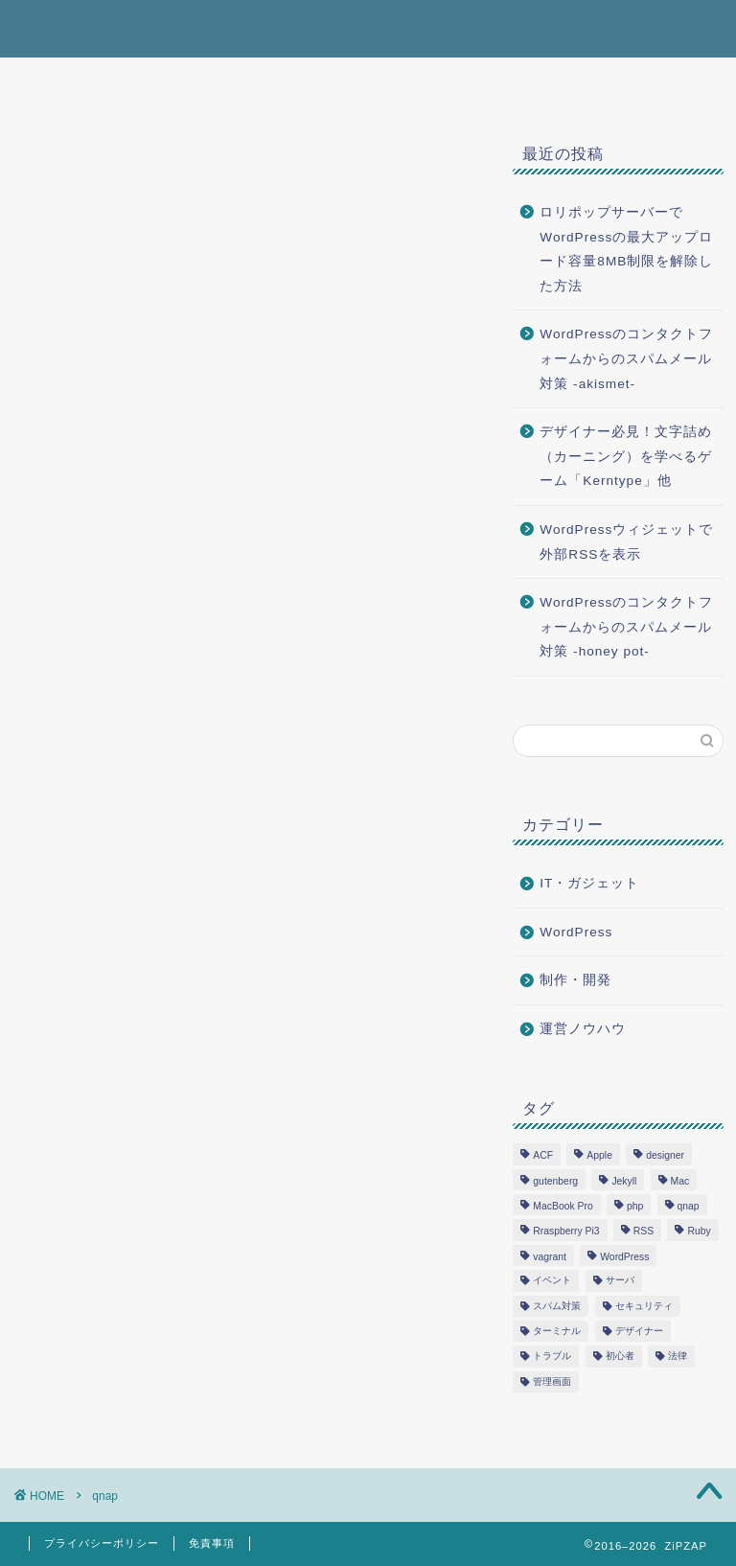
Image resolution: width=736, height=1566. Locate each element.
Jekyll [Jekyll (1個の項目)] (623, 1181)
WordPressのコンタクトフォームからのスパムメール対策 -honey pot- (626, 626)
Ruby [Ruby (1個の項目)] (698, 1232)
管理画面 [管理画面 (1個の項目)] (552, 1381)
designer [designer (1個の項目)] (665, 1156)
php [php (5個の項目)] (635, 1206)
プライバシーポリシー (101, 1543)
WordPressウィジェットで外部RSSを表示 (626, 542)
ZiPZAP (62, 27)
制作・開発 (575, 980)
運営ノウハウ (583, 1029)
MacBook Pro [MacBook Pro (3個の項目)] (562, 1206)
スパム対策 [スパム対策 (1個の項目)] (557, 1306)
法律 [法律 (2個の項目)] (677, 1356)
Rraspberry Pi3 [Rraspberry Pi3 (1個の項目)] (566, 1232)
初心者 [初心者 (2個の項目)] (620, 1356)
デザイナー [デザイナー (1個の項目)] (639, 1330)
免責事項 (212, 1543)
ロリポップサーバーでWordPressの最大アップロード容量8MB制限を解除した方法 (626, 249)
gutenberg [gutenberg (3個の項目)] (555, 1181)
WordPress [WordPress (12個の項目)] (624, 1257)
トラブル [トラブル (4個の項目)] (552, 1356)
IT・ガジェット (589, 883)
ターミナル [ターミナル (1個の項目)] (557, 1330)
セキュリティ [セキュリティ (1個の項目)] (644, 1306)
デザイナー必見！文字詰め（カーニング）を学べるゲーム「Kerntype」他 (626, 456)
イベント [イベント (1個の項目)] (552, 1281)
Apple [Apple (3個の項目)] (599, 1156)
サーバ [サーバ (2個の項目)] (620, 1281)
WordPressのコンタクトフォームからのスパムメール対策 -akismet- (626, 358)
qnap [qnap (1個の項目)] (689, 1206)
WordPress (576, 932)
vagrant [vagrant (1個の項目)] (549, 1257)
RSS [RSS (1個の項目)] (643, 1232)
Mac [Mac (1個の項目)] (680, 1181)
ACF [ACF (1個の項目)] (543, 1156)
